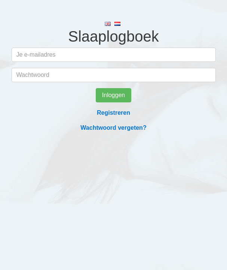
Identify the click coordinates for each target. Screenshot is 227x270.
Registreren (113, 113)
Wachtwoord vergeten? (113, 127)
